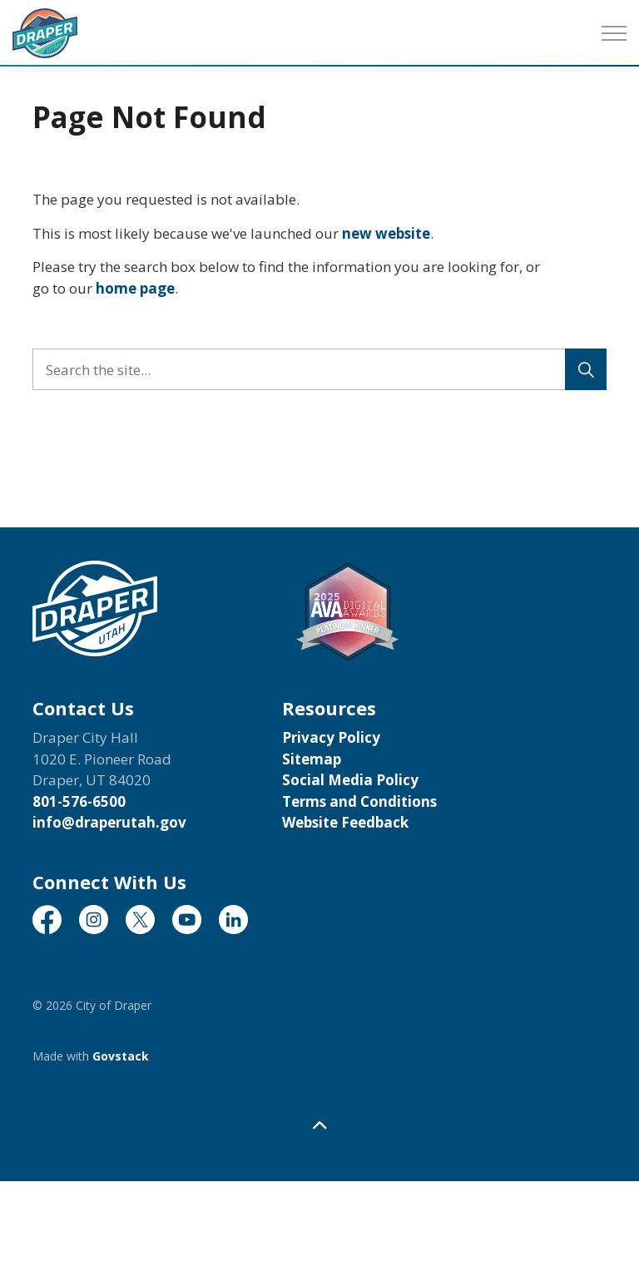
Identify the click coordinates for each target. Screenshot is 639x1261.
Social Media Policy (350, 779)
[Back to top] (319, 1125)
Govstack (120, 1056)
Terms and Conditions (359, 801)
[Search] (586, 369)
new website (386, 233)
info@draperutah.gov (109, 822)
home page (135, 288)
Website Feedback (345, 822)
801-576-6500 (79, 801)
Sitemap (311, 759)
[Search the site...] (319, 369)
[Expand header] (614, 33)
